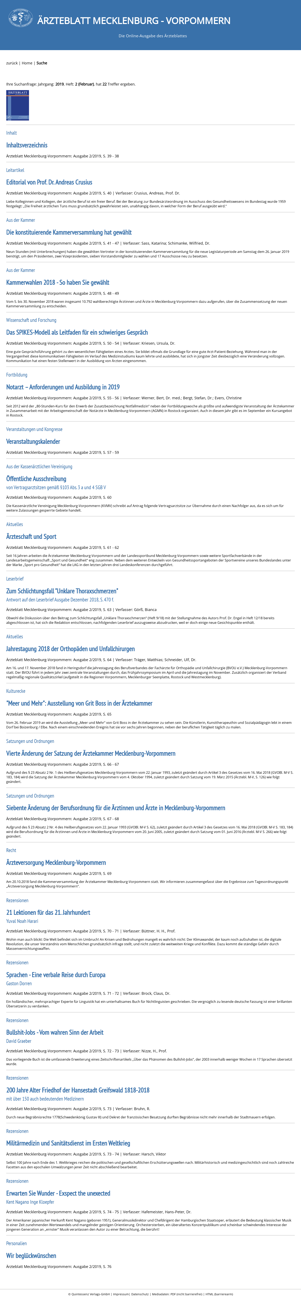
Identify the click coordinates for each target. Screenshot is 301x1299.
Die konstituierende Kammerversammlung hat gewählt (69, 232)
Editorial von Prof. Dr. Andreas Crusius (49, 182)
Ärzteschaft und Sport (31, 536)
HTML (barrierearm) (219, 1294)
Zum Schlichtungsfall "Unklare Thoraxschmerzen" (62, 591)
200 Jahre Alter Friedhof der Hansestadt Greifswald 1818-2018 (77, 1090)
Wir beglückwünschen (31, 1255)
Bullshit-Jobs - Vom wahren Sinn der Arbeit (54, 1032)
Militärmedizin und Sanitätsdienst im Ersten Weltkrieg (68, 1143)
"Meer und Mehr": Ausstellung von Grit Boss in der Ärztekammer (79, 703)
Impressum (121, 1294)
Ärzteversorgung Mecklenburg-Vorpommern (56, 862)
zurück (12, 62)
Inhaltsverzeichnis (26, 145)
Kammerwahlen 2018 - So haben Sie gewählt (57, 282)
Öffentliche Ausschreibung (36, 478)
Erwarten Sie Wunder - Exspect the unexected (58, 1193)
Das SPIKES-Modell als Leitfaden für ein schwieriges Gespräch (77, 332)
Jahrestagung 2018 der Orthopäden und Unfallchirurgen (70, 649)
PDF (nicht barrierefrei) (186, 1294)
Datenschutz (140, 1294)
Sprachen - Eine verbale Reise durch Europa (55, 975)
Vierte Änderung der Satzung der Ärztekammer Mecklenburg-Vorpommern (90, 753)
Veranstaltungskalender (33, 441)
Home (27, 62)
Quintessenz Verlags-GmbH (91, 1294)
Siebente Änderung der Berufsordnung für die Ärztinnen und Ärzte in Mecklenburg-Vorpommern (115, 808)
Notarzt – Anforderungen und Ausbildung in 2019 (62, 387)
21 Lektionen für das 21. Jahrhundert (48, 912)
